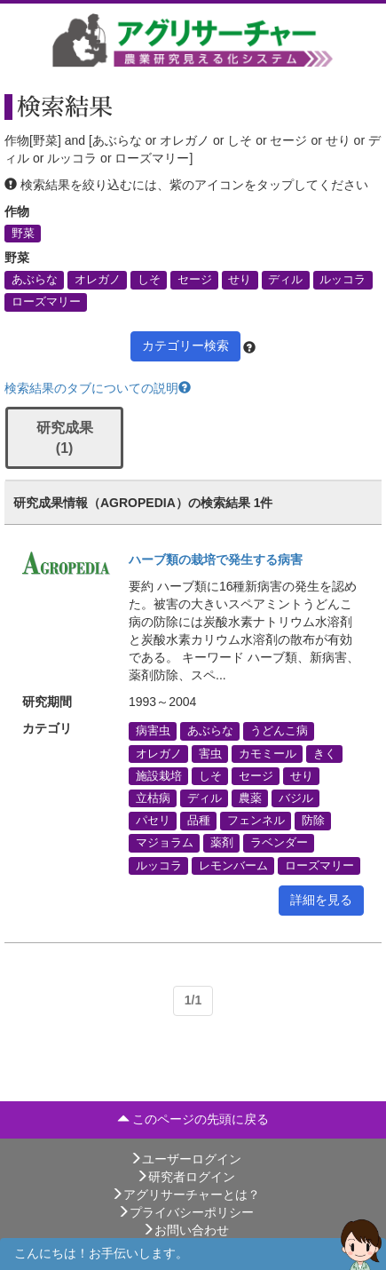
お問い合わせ (185, 1230)
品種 (198, 820)
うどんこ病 (279, 731)
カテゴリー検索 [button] (185, 345)
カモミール (267, 753)
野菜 (23, 233)
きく (324, 753)
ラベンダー (279, 843)
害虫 (210, 753)
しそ (149, 280)
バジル (296, 798)
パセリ (153, 820)
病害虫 (153, 731)
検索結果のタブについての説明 (97, 388)
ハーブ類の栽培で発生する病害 (216, 559)
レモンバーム (233, 865)
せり (239, 280)
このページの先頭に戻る (193, 1119)
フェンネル (256, 820)
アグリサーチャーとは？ (185, 1194)
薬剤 (221, 843)
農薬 (250, 798)
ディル (285, 280)
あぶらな (35, 280)
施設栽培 (159, 775)
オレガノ (98, 280)
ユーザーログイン (185, 1159)
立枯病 (153, 798)
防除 (313, 820)
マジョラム (164, 843)
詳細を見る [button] (321, 900)
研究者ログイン (185, 1177)
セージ (194, 280)
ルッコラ (342, 280)
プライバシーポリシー (185, 1212)
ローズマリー (46, 302)
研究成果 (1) (64, 438)
